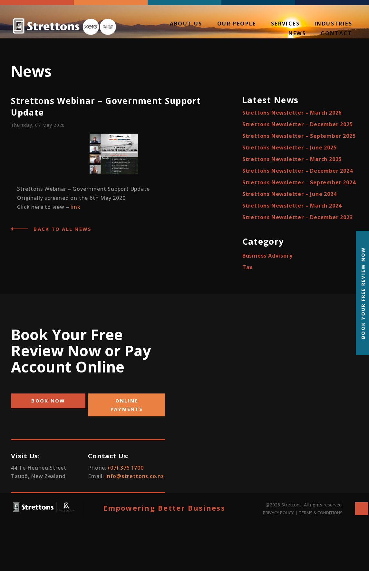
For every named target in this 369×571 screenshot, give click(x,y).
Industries (333, 24)
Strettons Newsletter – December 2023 (297, 217)
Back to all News (63, 229)
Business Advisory (267, 255)
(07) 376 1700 (125, 467)
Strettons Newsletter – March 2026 (292, 112)
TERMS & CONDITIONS (321, 512)
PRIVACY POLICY (278, 512)
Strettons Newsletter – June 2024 (289, 194)
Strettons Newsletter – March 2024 (292, 205)
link (75, 206)
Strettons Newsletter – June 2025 (289, 147)
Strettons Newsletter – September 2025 (299, 135)
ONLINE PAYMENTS (127, 404)
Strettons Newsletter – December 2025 (297, 124)
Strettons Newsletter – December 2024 (297, 170)
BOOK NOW (48, 400)
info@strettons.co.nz (134, 476)
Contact (336, 34)
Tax (247, 267)
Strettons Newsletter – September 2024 (299, 182)
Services (285, 24)
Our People (236, 24)
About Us (186, 24)
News (297, 34)
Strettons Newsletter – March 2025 (292, 159)
